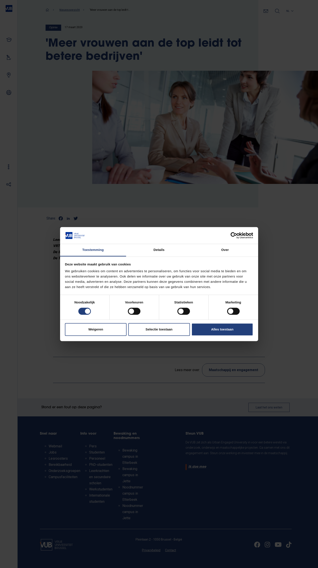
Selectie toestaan (159, 329)
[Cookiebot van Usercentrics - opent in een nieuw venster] (234, 235)
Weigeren (95, 329)
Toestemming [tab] (93, 250)
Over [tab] (225, 250)
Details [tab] (159, 250)
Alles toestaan (222, 329)
